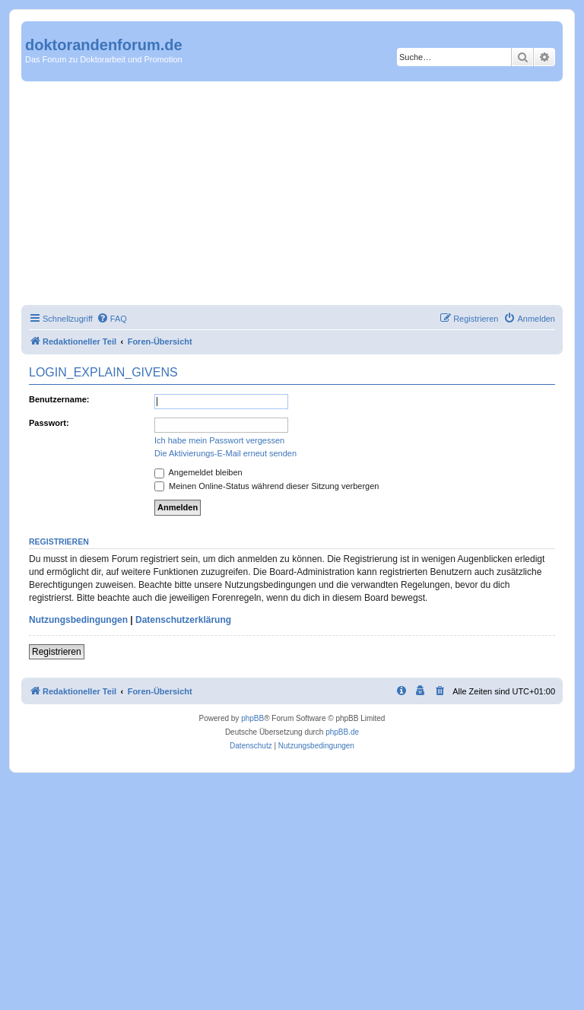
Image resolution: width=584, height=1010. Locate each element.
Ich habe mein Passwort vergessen (219, 440)
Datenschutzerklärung (183, 620)
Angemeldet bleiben (198, 472)
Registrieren (56, 651)
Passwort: (49, 422)
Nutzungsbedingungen (78, 620)
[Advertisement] (292, 195)
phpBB (252, 718)
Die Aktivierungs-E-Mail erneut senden (225, 453)
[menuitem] (112, 319)
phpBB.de (342, 732)
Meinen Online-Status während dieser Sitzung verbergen (266, 486)
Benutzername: (59, 399)
